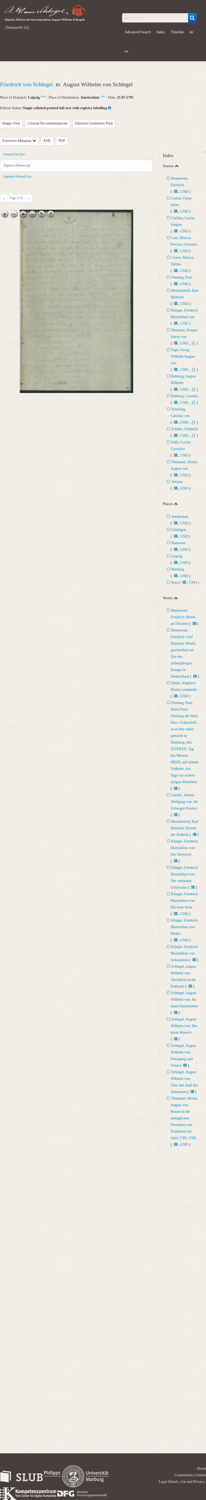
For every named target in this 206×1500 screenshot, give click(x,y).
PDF (62, 141)
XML (47, 141)
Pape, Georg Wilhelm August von (183, 356)
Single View (11, 123)
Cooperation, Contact (190, 1475)
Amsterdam (179, 517)
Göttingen (178, 530)
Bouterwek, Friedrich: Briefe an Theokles (183, 617)
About (201, 1468)
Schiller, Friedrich (184, 429)
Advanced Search (138, 32)
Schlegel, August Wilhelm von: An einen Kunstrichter (184, 999)
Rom (174, 582)
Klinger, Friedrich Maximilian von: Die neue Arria (184, 900)
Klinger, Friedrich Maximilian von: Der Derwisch (184, 847)
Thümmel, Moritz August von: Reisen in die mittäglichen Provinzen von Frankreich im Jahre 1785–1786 (184, 1118)
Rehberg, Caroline (184, 396)
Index (160, 32)
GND (43, 96)
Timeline (177, 32)
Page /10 (16, 198)
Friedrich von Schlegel (27, 84)
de (191, 32)
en (126, 51)
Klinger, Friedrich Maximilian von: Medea (184, 927)
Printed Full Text (14, 154)
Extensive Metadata (19, 141)
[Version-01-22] (17, 28)
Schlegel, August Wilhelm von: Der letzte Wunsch (184, 1025)
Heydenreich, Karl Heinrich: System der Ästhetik (184, 828)
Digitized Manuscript (16, 165)
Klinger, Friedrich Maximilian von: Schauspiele (184, 953)
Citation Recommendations (47, 123)
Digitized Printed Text (17, 176)
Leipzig (177, 556)
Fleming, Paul (181, 277)
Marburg (177, 569)
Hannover (178, 543)
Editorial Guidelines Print (94, 123)
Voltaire (177, 482)
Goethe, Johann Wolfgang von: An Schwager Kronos (184, 801)
